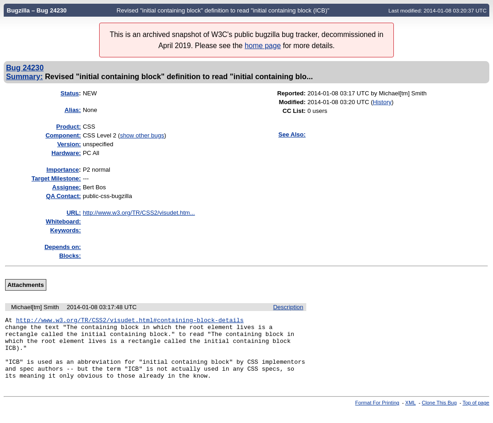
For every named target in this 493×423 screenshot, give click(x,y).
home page (263, 46)
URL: (74, 212)
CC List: (294, 110)
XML (410, 415)
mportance (62, 169)
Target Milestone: (56, 178)
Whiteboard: (63, 221)
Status (70, 93)
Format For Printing (377, 415)
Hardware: (66, 152)
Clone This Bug (439, 415)
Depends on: (62, 246)
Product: (68, 126)
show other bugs (142, 135)
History (382, 102)
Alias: (72, 109)
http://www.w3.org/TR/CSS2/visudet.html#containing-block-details (129, 321)
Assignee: (66, 187)
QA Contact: (63, 196)
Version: (69, 144)
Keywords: (65, 230)
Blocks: (70, 255)
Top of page (475, 415)
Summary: (24, 76)
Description (288, 307)
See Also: (292, 134)
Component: (63, 135)
